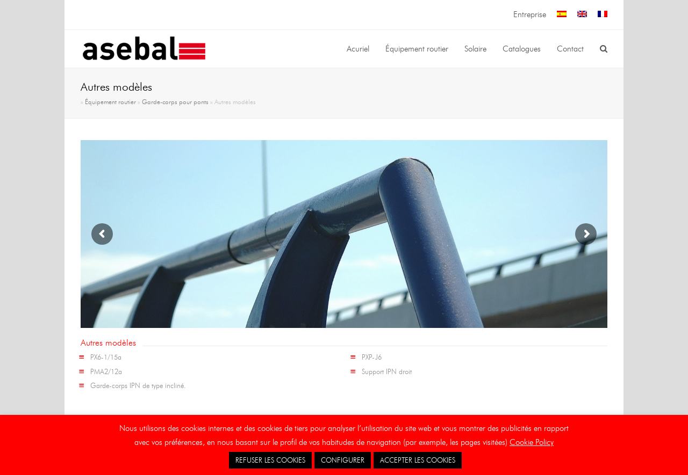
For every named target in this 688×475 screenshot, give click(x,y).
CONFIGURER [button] (342, 460)
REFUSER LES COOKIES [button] (270, 460)
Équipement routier (110, 102)
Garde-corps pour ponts (175, 102)
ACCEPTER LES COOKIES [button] (417, 460)
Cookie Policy (532, 442)
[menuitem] (562, 14)
